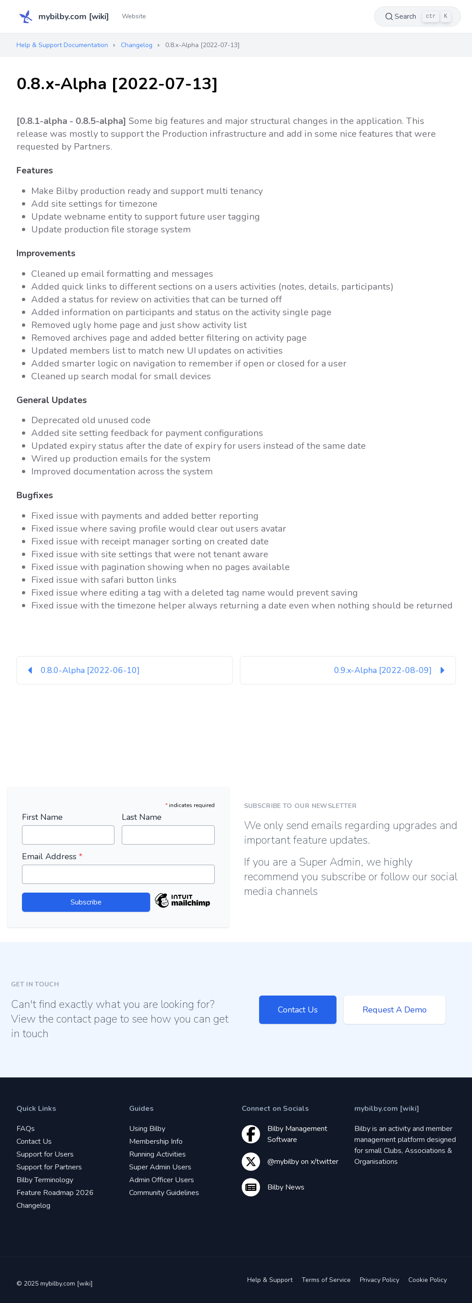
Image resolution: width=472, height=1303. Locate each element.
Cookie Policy (427, 1280)
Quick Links (36, 1109)
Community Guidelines (164, 1193)
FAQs (25, 1129)
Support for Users (45, 1154)
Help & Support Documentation (62, 45)
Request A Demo (395, 1009)
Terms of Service (326, 1280)
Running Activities (157, 1154)
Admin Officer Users (161, 1180)
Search (417, 16)
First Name (42, 817)
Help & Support (270, 1280)
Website (134, 16)
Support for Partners (49, 1167)
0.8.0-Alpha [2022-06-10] (82, 670)
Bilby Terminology (44, 1180)
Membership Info (156, 1141)
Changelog (136, 45)
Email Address (52, 856)
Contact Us (298, 1009)
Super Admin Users (160, 1167)
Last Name (142, 817)
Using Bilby (147, 1129)
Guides (141, 1109)
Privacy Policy (379, 1280)
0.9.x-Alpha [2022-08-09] (391, 670)
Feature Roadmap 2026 (55, 1193)
